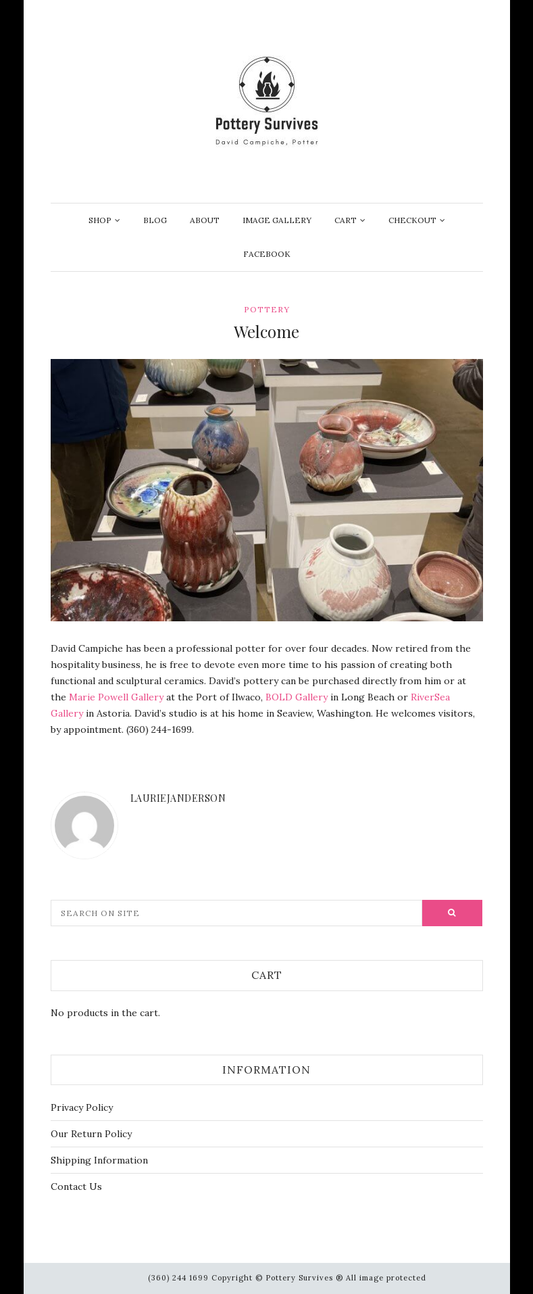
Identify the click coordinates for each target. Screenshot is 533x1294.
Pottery (267, 309)
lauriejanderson (178, 798)
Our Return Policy (91, 1134)
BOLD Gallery (296, 697)
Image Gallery (277, 220)
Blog (155, 220)
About (205, 220)
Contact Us (76, 1186)
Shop (99, 220)
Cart (345, 220)
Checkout (412, 220)
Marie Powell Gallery (116, 697)
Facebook (266, 254)
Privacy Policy (82, 1107)
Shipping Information (99, 1160)
